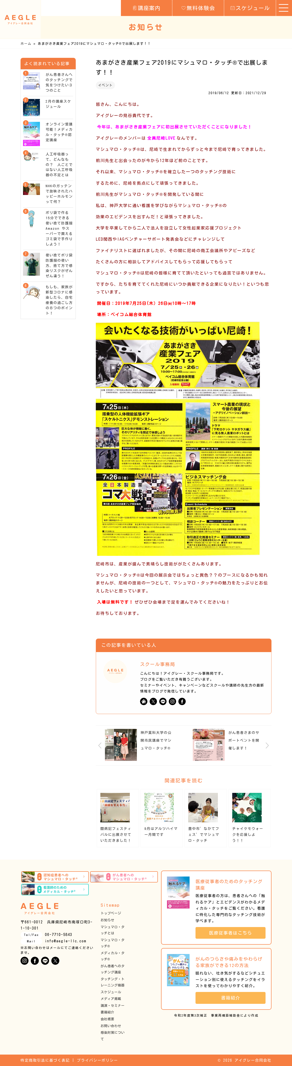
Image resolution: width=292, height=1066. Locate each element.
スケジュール (250, 8)
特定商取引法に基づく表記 (45, 1060)
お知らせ (107, 920)
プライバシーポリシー (97, 1060)
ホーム (26, 43)
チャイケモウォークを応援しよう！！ (247, 834)
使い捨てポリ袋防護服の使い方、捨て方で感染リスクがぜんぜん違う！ (59, 265)
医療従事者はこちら (233, 933)
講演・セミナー (113, 1005)
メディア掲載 (111, 998)
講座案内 (147, 8)
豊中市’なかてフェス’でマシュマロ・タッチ (203, 834)
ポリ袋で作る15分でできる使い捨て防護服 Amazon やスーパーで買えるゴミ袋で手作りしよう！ (61, 228)
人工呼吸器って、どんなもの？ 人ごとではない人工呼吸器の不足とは (59, 164)
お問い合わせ (111, 1026)
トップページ (111, 913)
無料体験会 (198, 8)
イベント (105, 85)
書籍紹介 (107, 1012)
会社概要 (107, 1019)
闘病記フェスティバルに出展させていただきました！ (115, 834)
